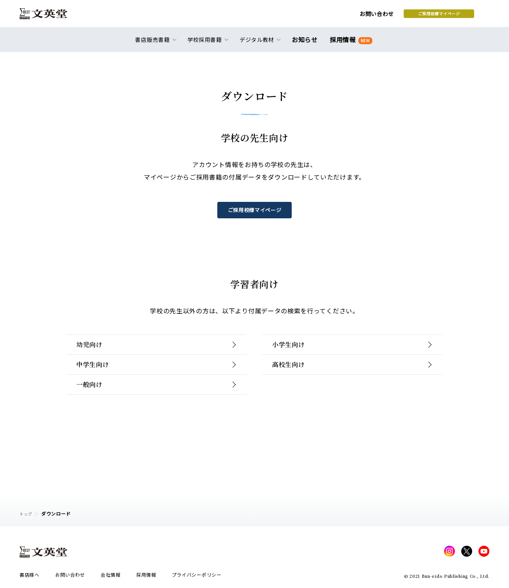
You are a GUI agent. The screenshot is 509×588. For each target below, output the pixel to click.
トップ (27, 513)
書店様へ (30, 577)
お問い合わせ (313, 16)
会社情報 (111, 577)
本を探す (454, 16)
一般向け (94, 412)
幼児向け (94, 350)
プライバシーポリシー (197, 577)
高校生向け (294, 381)
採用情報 (349, 44)
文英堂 (50, 16)
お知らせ (306, 44)
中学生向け (98, 381)
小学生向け (294, 350)
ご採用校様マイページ (376, 16)
